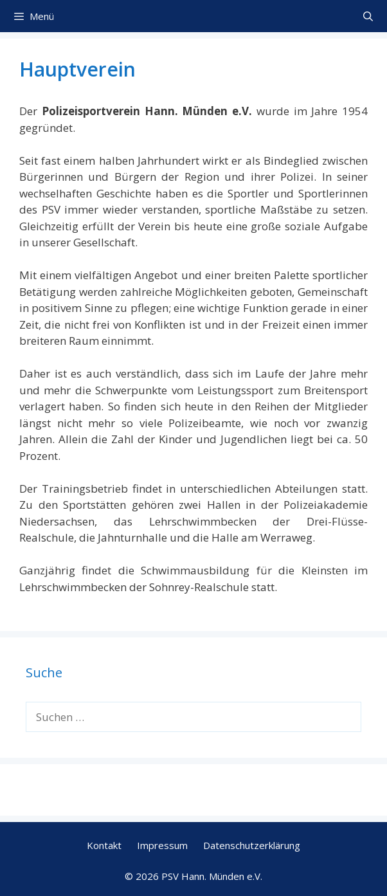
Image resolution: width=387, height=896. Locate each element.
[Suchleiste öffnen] (368, 16)
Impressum (162, 845)
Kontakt (104, 845)
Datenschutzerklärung (251, 845)
